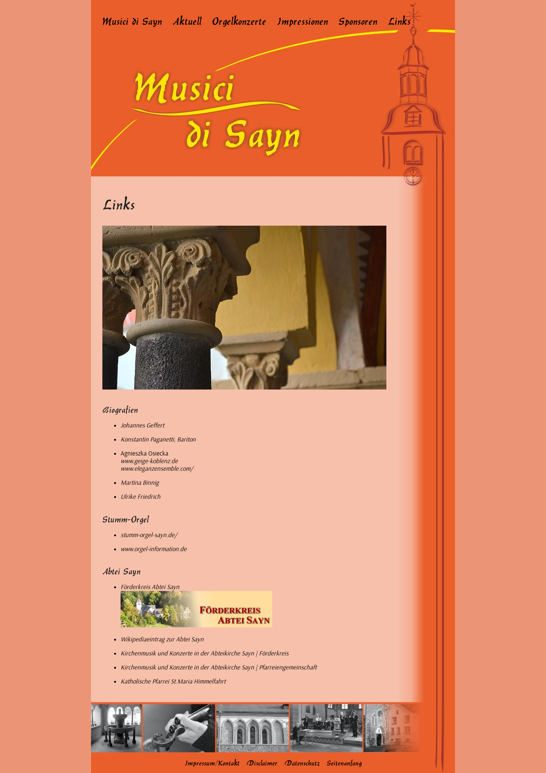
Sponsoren (358, 20)
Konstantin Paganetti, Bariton (158, 439)
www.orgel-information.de (154, 549)
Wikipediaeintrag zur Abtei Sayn (162, 639)
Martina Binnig (140, 483)
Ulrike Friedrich (140, 497)
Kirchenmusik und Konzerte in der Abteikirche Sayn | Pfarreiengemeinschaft (219, 667)
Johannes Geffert (142, 425)
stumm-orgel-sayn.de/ (149, 535)
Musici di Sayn (132, 20)
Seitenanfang (344, 762)
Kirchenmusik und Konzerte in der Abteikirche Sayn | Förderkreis (205, 653)
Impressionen (302, 20)
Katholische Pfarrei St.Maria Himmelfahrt (173, 681)
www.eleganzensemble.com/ (157, 469)
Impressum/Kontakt (212, 762)
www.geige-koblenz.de (149, 461)
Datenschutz (302, 762)
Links (399, 20)
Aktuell (187, 20)
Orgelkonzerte (239, 20)
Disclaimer (262, 762)
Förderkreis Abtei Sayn (150, 587)
